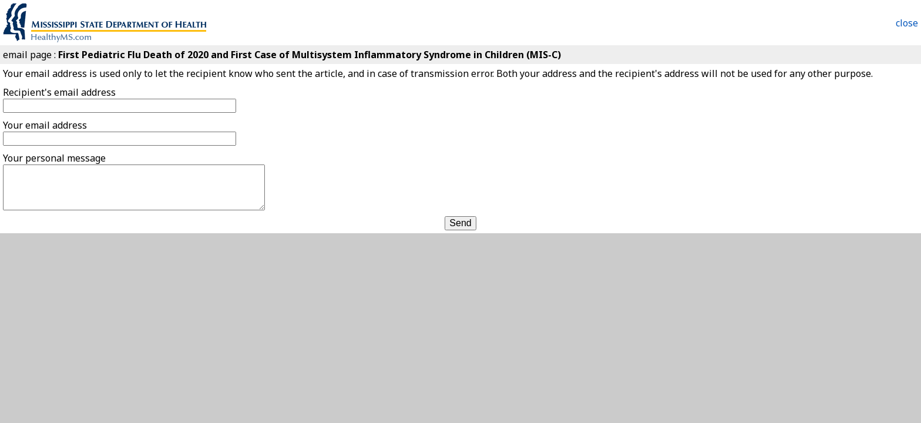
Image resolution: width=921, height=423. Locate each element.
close (907, 22)
